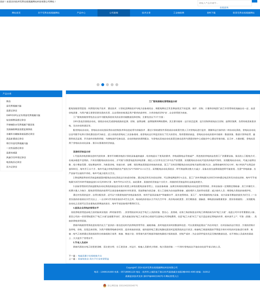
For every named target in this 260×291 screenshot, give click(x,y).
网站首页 (16, 13)
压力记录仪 (11, 167)
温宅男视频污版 (13, 106)
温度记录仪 (11, 110)
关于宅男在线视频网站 (49, 13)
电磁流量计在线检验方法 (90, 256)
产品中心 (81, 13)
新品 (8, 101)
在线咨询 (224, 7)
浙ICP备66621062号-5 (154, 276)
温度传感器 (11, 153)
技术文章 (146, 13)
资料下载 (211, 13)
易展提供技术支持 (134, 276)
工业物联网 (178, 13)
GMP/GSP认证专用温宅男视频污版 (23, 115)
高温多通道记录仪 (15, 138)
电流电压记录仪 (13, 162)
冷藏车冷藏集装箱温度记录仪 (20, 134)
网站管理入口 (172, 276)
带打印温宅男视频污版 (17, 143)
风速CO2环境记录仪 (16, 157)
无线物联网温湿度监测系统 (19, 129)
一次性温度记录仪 (15, 148)
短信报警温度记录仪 (16, 120)
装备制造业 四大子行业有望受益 (93, 259)
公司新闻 (113, 13)
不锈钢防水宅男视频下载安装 (20, 124)
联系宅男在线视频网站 (244, 13)
